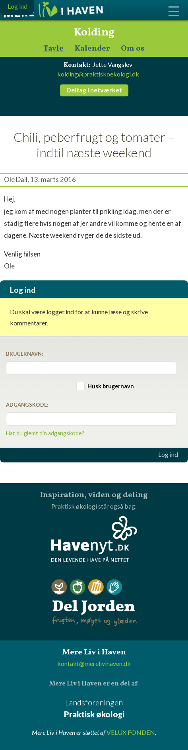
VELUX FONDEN (131, 732)
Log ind (168, 454)
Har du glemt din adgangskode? (45, 433)
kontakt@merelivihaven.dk (94, 663)
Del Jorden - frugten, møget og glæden (94, 603)
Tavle (53, 49)
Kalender (92, 49)
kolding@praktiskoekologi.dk (98, 74)
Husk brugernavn (110, 386)
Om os (133, 49)
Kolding (94, 32)
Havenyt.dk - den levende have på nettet (94, 539)
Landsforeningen (94, 708)
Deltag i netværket (94, 90)
